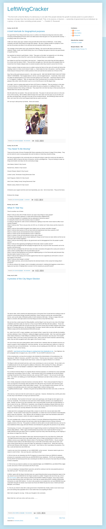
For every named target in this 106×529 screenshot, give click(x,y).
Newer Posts (11, 518)
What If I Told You (15, 208)
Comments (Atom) (18, 520)
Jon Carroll (77, 30)
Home (36, 518)
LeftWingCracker (28, 9)
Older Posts (62, 518)
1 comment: (27, 199)
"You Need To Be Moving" (18, 149)
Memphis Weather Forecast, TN (79, 49)
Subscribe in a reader (76, 42)
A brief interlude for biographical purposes (26, 31)
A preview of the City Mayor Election (23, 279)
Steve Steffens (77, 33)
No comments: (27, 140)
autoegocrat (77, 35)
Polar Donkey (12, 477)
